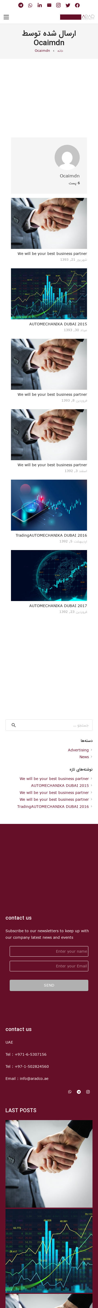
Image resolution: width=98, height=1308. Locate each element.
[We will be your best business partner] (49, 223)
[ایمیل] (49, 5)
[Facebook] (77, 5)
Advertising (78, 750)
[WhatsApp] (30, 5)
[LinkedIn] (39, 5)
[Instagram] (58, 5)
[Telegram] (21, 5)
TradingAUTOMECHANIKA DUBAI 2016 (51, 535)
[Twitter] (68, 5)
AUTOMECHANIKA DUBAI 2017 (58, 605)
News (84, 757)
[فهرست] (6, 17)
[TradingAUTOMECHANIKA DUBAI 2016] (49, 505)
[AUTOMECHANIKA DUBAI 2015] (49, 293)
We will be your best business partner (52, 253)
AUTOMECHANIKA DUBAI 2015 (58, 324)
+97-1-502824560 (32, 1066)
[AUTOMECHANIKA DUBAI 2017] (49, 575)
